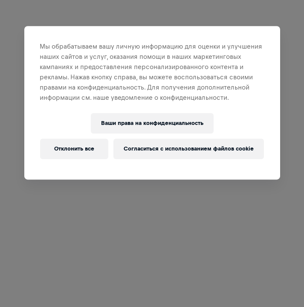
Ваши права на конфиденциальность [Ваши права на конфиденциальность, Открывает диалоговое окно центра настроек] (152, 123)
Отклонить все (74, 148)
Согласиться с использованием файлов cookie (189, 148)
